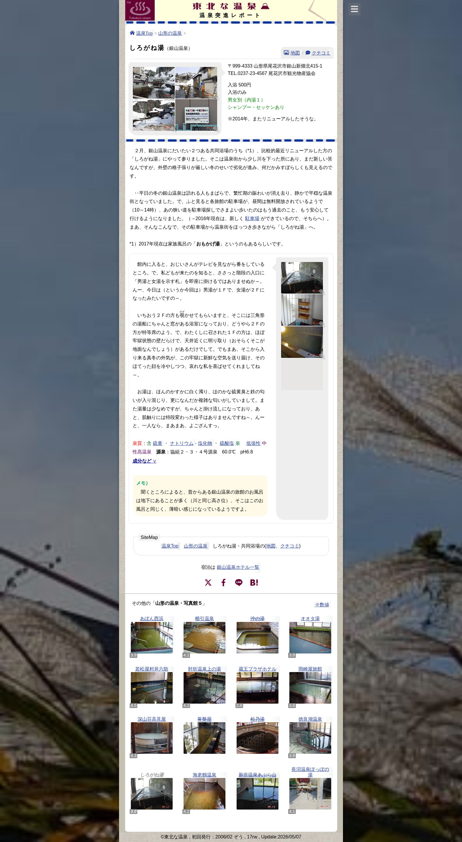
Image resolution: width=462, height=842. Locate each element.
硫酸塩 (227, 442)
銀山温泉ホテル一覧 (238, 567)
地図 (295, 52)
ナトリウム (182, 442)
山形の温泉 (170, 32)
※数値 (322, 604)
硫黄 (157, 442)
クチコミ (321, 52)
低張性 (253, 442)
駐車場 (252, 218)
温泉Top (144, 32)
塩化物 (205, 442)
